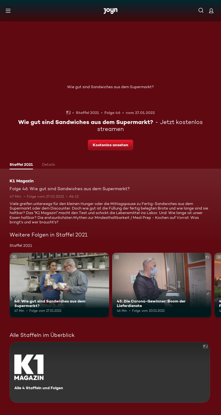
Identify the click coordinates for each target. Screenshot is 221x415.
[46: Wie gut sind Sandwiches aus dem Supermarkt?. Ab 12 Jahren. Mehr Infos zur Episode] (59, 285)
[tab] (21, 165)
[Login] (211, 10)
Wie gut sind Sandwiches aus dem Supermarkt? (110, 87)
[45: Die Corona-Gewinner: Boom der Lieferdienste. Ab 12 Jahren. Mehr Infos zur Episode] (162, 285)
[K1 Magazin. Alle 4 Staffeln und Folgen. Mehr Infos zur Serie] (110, 372)
